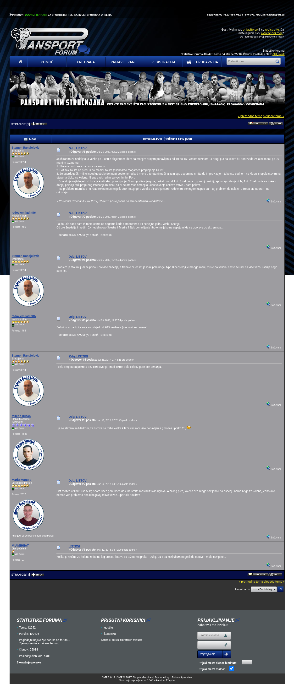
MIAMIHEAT (20, 545)
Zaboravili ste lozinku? (212, 625)
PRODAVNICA (201, 62)
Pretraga (86, 62)
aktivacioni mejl (272, 33)
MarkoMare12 (21, 480)
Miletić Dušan (21, 416)
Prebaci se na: (242, 589)
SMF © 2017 (124, 677)
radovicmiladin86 (24, 212)
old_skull (278, 54)
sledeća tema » (273, 116)
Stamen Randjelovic (25, 147)
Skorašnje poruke (29, 662)
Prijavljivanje (125, 62)
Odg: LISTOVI (78, 148)
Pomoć (47, 62)
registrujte (272, 29)
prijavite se (250, 29)
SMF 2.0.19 (108, 677)
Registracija (163, 62)
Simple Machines (143, 677)
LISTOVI (74, 546)
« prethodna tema (250, 116)
